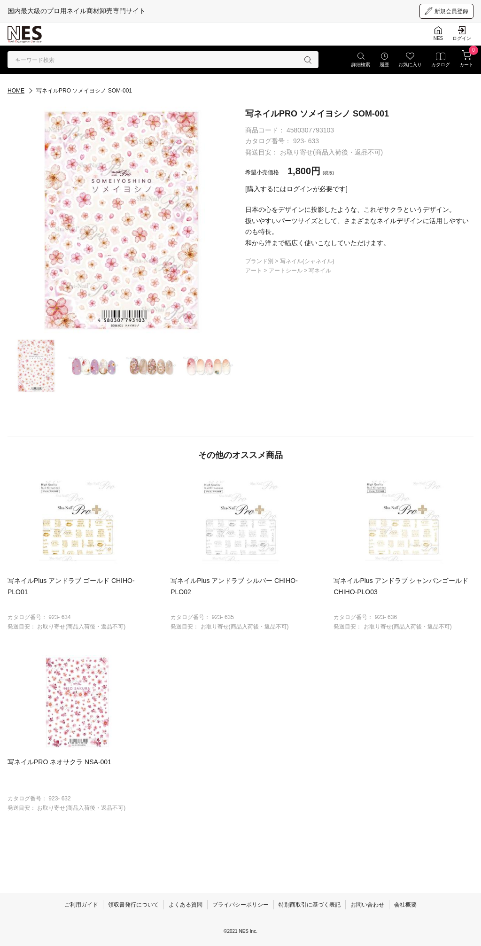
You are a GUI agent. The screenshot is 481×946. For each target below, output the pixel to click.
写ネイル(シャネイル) (307, 261)
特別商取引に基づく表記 (310, 904)
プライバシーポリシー (240, 904)
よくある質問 (185, 904)
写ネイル (320, 270)
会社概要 (405, 904)
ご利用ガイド (81, 904)
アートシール (286, 270)
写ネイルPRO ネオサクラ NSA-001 (59, 762)
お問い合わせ (367, 904)
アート (254, 270)
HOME (16, 90)
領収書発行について (133, 904)
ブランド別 (260, 261)
